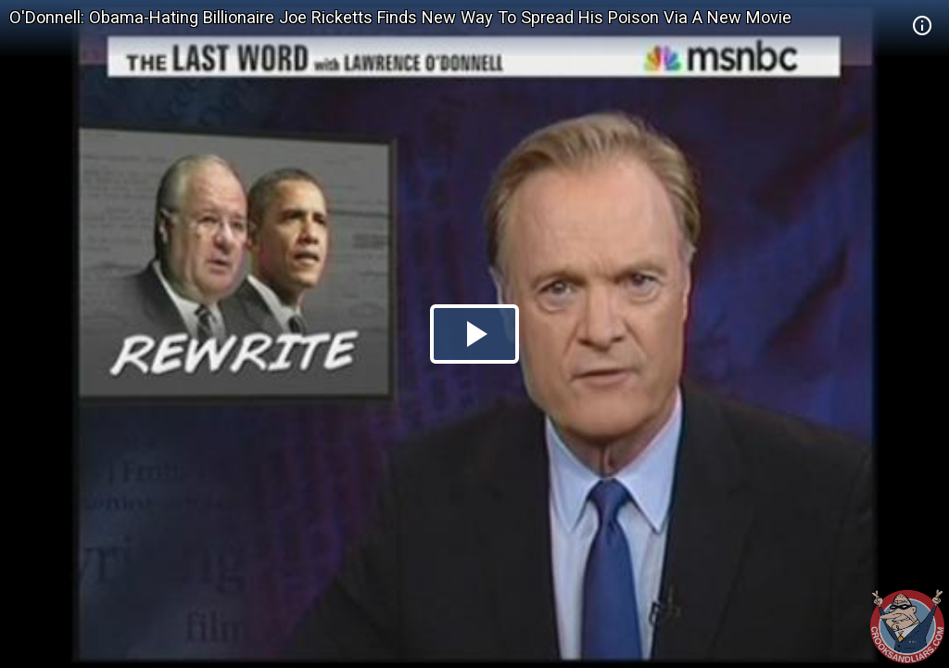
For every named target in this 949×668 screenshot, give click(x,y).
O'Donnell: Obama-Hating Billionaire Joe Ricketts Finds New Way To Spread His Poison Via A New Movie (400, 17)
